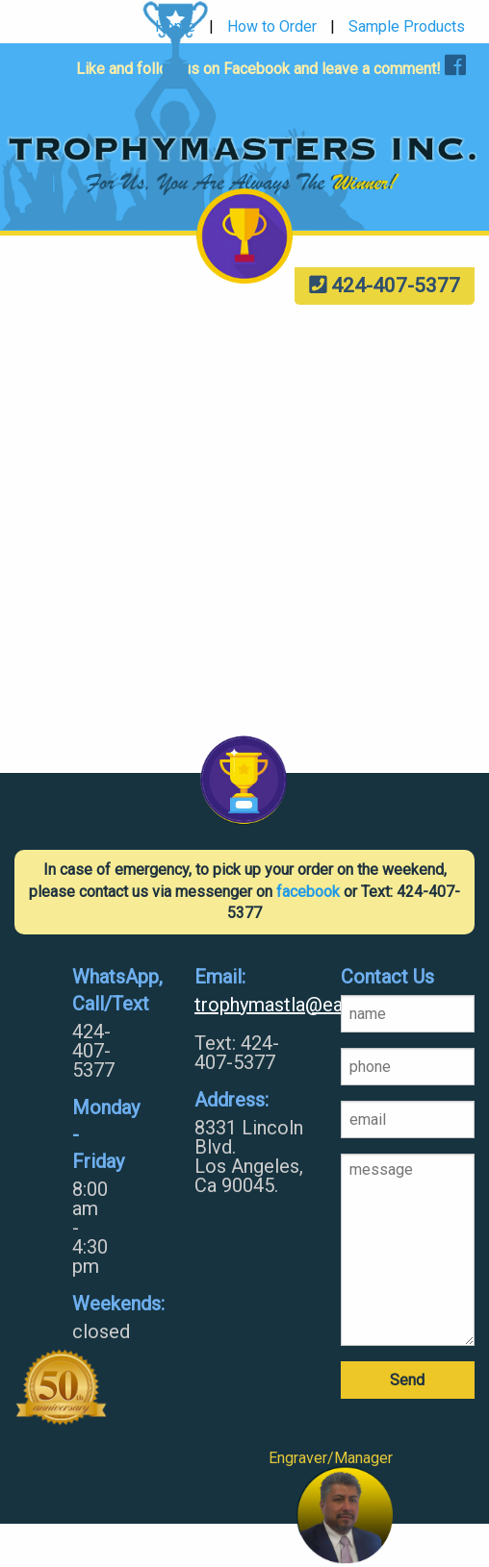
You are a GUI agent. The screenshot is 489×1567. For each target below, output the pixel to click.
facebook (308, 892)
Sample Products (406, 27)
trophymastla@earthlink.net (253, 1004)
